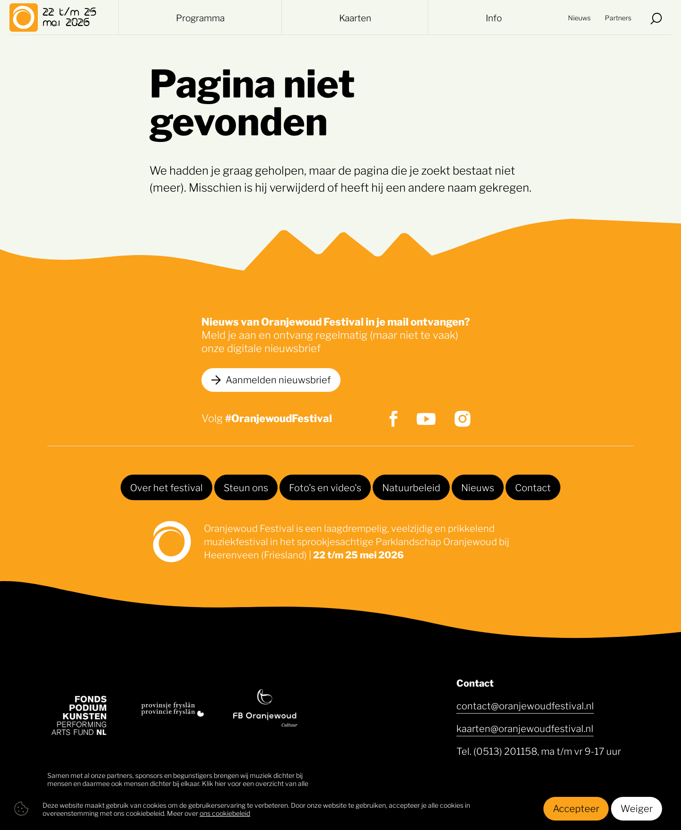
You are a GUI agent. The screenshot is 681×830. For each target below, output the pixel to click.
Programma (201, 19)
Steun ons (246, 487)
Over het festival (166, 487)
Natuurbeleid (411, 487)
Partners (618, 18)
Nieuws (579, 18)
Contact (533, 487)
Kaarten (356, 19)
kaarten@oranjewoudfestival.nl (525, 727)
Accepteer (576, 807)
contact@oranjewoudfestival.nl (525, 705)
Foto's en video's (325, 487)
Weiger (636, 807)
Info (494, 19)
